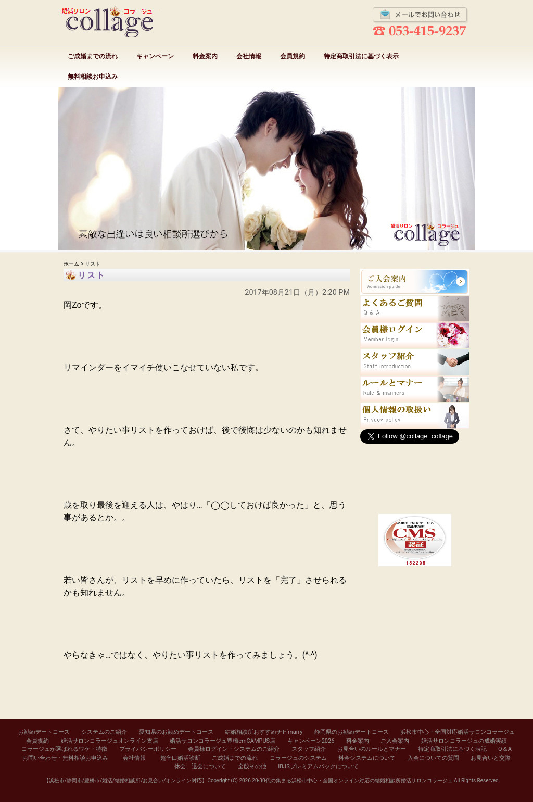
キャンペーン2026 (311, 740)
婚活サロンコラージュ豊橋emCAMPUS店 (222, 740)
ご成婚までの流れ (93, 56)
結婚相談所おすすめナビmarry (263, 732)
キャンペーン (155, 56)
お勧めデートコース (44, 732)
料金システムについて (367, 758)
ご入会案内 (394, 740)
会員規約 (292, 56)
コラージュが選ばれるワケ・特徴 (64, 749)
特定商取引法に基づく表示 (361, 56)
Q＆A (505, 749)
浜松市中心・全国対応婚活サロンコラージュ (457, 732)
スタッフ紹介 (308, 749)
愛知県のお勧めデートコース (176, 732)
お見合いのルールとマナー (371, 749)
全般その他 (252, 766)
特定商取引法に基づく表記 (452, 749)
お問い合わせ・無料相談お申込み (65, 758)
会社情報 (248, 56)
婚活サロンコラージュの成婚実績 (464, 740)
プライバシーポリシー (147, 749)
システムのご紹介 (104, 732)
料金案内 (205, 56)
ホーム (71, 264)
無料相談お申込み (93, 76)
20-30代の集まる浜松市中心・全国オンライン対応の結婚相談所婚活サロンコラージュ (352, 780)
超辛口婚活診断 (180, 758)
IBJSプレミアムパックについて (318, 766)
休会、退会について (200, 766)
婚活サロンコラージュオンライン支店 (109, 740)
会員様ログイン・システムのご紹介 (234, 749)
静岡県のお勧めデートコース (351, 732)
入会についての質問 (433, 758)
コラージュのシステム (298, 758)
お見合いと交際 (491, 758)
